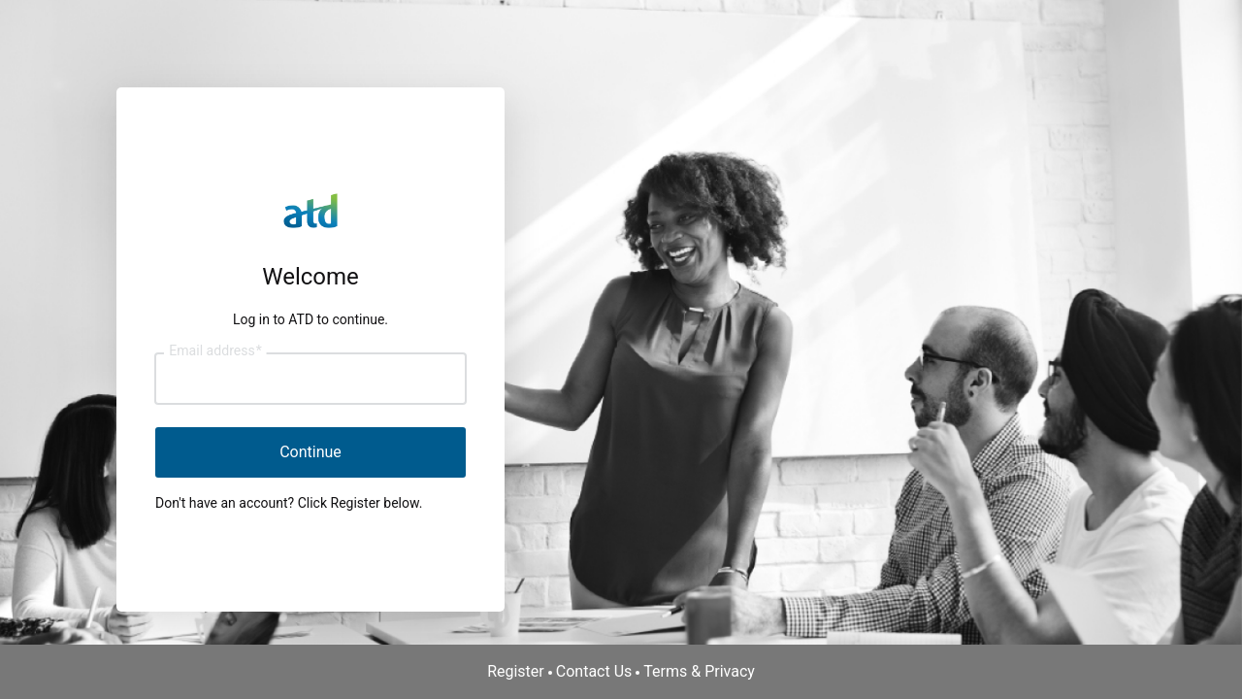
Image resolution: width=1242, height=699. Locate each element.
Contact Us (594, 671)
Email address (215, 351)
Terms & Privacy (699, 671)
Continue (310, 452)
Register (515, 671)
